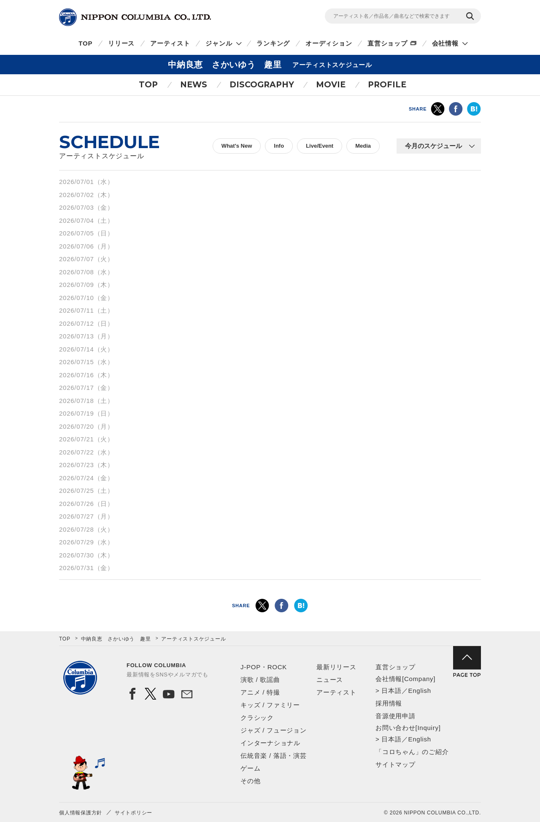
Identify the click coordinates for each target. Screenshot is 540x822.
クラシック (257, 717)
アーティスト (170, 43)
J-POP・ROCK (263, 667)
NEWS (193, 84)
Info (279, 146)
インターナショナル (270, 742)
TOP (85, 43)
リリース (121, 43)
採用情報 (388, 703)
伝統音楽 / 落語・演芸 (273, 755)
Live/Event (319, 146)
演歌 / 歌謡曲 (260, 679)
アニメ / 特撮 (260, 692)
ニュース (329, 679)
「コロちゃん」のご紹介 (411, 751)
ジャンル (218, 43)
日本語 (391, 690)
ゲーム (250, 768)
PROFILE (387, 84)
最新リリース (336, 667)
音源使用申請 (395, 715)
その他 (250, 780)
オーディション (328, 43)
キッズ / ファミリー (270, 704)
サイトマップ (395, 764)
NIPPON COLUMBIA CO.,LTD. (135, 17)
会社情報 (445, 43)
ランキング (273, 43)
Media (363, 146)
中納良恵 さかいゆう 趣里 (116, 639)
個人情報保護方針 (80, 813)
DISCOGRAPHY (262, 84)
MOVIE (331, 84)
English (419, 690)
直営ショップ (387, 43)
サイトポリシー (133, 813)
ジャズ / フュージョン (273, 730)
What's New (236, 146)
